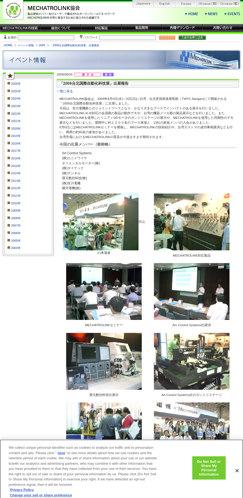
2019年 (16, 135)
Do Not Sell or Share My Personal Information (209, 470)
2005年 (16, 240)
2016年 (16, 158)
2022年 (16, 113)
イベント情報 (26, 45)
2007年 (16, 225)
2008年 (16, 218)
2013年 (16, 180)
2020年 (16, 128)
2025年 (16, 91)
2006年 (16, 233)
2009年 (16, 210)
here (61, 455)
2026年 (16, 83)
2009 (42, 45)
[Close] (237, 473)
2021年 (16, 121)
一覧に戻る (65, 91)
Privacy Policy (22, 492)
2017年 (16, 150)
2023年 (16, 106)
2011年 (16, 195)
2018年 (16, 143)
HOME (8, 45)
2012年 (16, 188)
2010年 (16, 203)
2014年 (16, 173)
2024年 (16, 98)
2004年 (16, 248)
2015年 (16, 166)
